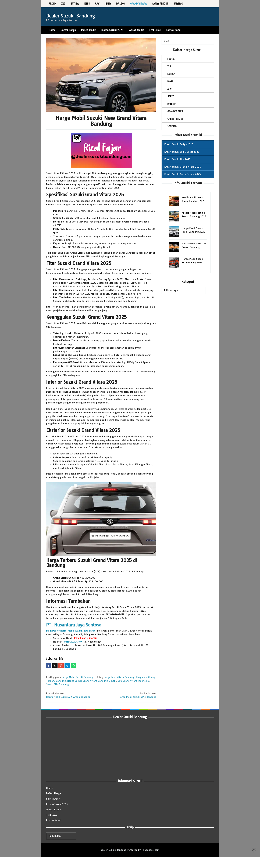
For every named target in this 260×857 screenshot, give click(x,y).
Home (49, 788)
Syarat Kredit (53, 809)
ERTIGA (171, 73)
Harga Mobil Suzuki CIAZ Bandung (129, 695)
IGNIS (170, 81)
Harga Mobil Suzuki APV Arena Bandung (72, 695)
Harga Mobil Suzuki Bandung (78, 677)
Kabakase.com (151, 849)
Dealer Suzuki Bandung (70, 16)
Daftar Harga (53, 793)
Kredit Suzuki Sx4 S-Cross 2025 (181, 151)
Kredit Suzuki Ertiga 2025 (178, 144)
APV (169, 88)
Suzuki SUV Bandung (57, 684)
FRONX (170, 58)
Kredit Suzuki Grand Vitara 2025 (182, 166)
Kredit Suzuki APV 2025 (177, 159)
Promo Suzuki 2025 (57, 804)
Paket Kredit (53, 798)
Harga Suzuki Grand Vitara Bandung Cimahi (91, 680)
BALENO (171, 103)
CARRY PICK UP (175, 118)
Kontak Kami (53, 820)
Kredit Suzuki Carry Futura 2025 (182, 174)
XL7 (169, 66)
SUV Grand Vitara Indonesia (133, 680)
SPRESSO (172, 126)
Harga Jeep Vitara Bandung (119, 677)
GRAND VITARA (175, 111)
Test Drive (52, 815)
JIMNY (170, 96)
